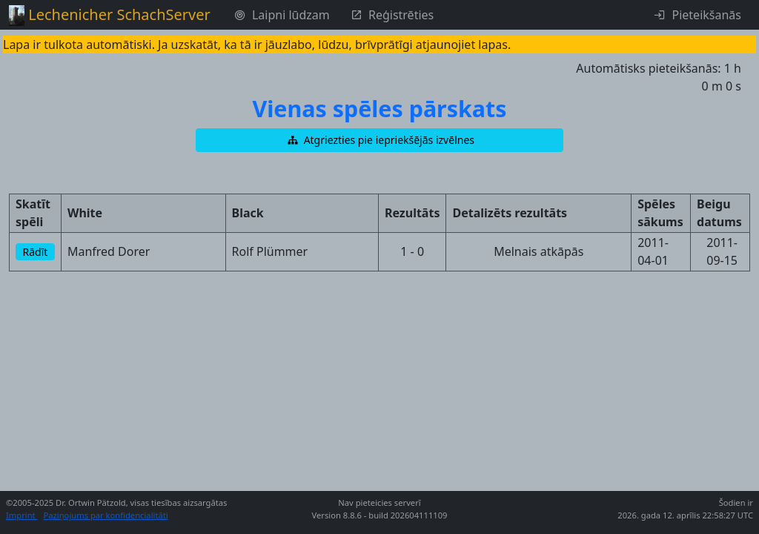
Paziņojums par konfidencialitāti (106, 515)
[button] (379, 140)
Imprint (22, 515)
